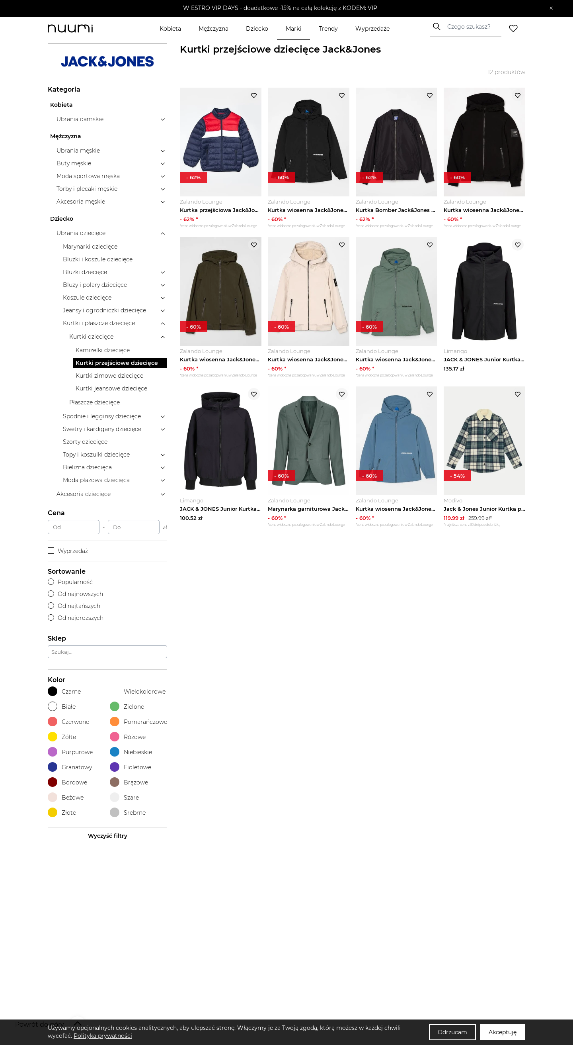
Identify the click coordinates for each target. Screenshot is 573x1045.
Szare (124, 797)
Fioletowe (130, 767)
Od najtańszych (74, 606)
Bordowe (67, 782)
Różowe (128, 736)
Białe (62, 706)
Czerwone (68, 721)
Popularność (70, 582)
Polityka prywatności (103, 1035)
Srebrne (128, 812)
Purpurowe (70, 752)
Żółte (62, 736)
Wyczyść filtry (107, 836)
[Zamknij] (551, 8)
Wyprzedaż (68, 551)
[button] (280, 8)
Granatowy (70, 767)
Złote (62, 812)
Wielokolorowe (138, 691)
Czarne (64, 691)
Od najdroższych (75, 618)
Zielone (127, 706)
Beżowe (66, 797)
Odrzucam (452, 1032)
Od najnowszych (75, 594)
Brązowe (129, 782)
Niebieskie (131, 752)
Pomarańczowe (138, 721)
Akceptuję (502, 1032)
